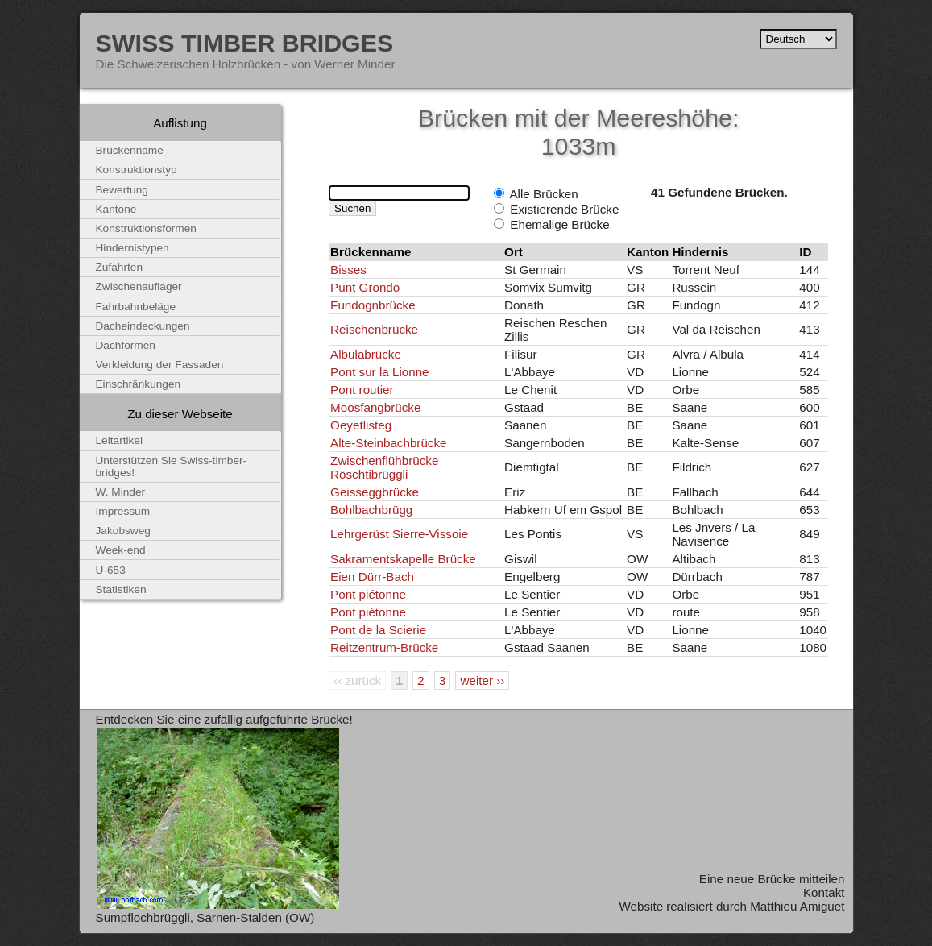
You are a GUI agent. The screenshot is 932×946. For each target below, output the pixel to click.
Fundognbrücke (373, 305)
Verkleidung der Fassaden (160, 365)
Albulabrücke (365, 354)
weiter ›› (482, 680)
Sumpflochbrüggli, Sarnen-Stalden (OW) (205, 917)
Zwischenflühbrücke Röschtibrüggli (384, 467)
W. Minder (121, 492)
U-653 (111, 570)
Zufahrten (119, 267)
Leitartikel (119, 440)
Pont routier (362, 389)
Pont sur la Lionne (379, 372)
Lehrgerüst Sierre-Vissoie (399, 534)
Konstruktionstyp (136, 170)
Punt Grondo (365, 287)
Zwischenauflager (139, 286)
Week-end (121, 550)
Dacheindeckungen (143, 326)
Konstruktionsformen (146, 228)
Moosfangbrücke (375, 407)
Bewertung (122, 190)
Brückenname (130, 150)
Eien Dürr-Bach (372, 576)
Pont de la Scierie (378, 630)
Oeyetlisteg (360, 425)
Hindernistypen (132, 248)
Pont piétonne (368, 594)
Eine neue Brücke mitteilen (772, 879)
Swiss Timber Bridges (245, 42)
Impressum (123, 511)
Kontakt (824, 892)
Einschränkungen (138, 384)
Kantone (116, 209)
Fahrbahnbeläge (136, 307)
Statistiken (121, 589)
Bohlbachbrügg (371, 510)
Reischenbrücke (374, 329)
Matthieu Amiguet (797, 906)
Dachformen (125, 345)
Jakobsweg (123, 531)
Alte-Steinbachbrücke (388, 443)
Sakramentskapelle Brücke (403, 559)
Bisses (348, 269)
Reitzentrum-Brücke (384, 647)
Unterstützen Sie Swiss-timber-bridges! (171, 466)
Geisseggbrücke (374, 492)
